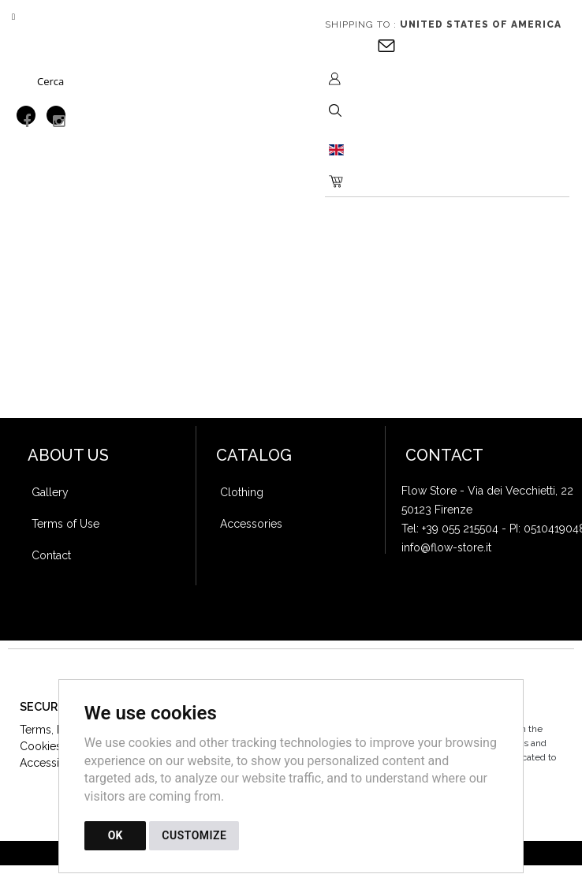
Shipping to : (443, 24)
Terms (35, 729)
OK (115, 835)
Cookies (41, 746)
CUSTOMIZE (194, 835)
